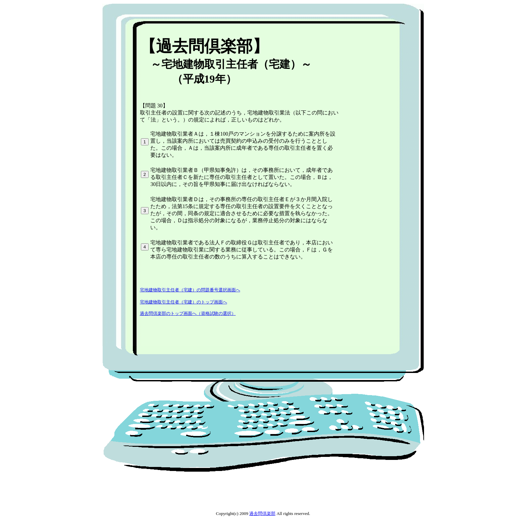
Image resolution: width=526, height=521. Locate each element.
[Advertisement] (259, 31)
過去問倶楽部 (262, 513)
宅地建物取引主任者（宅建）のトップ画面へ (183, 301)
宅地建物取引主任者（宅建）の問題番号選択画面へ (190, 289)
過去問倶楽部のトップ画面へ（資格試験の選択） (188, 313)
